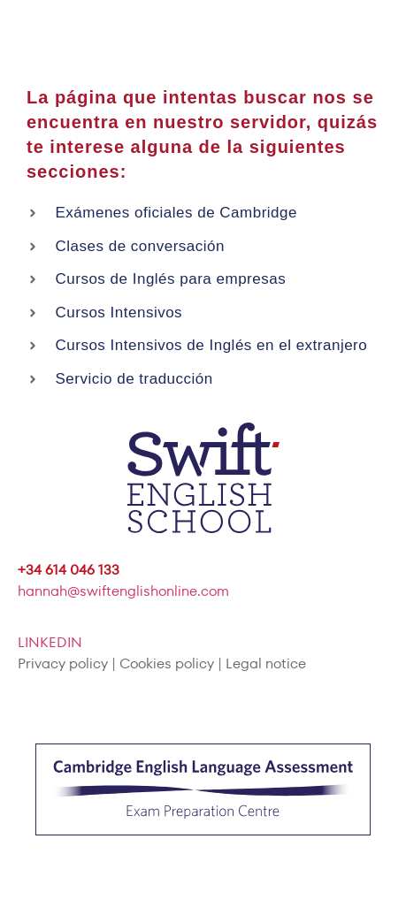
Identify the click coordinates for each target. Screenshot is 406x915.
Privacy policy (63, 663)
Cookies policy (166, 663)
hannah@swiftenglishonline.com (123, 591)
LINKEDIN (50, 642)
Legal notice (266, 663)
